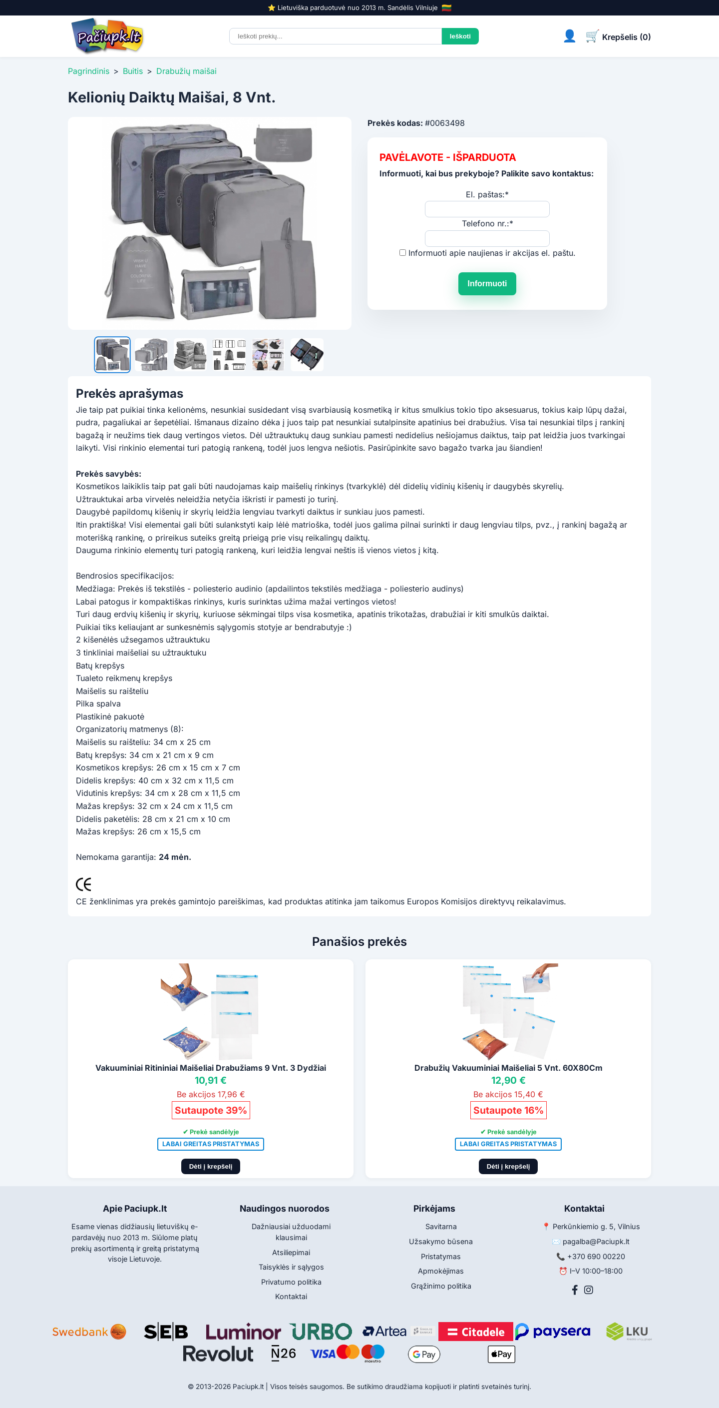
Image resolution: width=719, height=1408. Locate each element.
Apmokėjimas (441, 1271)
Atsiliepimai (291, 1252)
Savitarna (441, 1226)
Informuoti (487, 283)
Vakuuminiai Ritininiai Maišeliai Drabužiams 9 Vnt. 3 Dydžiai (210, 1068)
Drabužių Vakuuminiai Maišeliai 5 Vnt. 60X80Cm (508, 1068)
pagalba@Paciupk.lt (596, 1241)
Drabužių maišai (186, 71)
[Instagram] (588, 1290)
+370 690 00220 (596, 1256)
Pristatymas (441, 1256)
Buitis (133, 71)
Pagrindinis (88, 71)
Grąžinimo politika (441, 1286)
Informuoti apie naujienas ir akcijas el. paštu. (492, 253)
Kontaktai (291, 1296)
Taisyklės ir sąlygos (291, 1267)
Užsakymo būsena (441, 1241)
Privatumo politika (291, 1282)
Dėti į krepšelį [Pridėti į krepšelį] (211, 1166)
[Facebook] (575, 1290)
